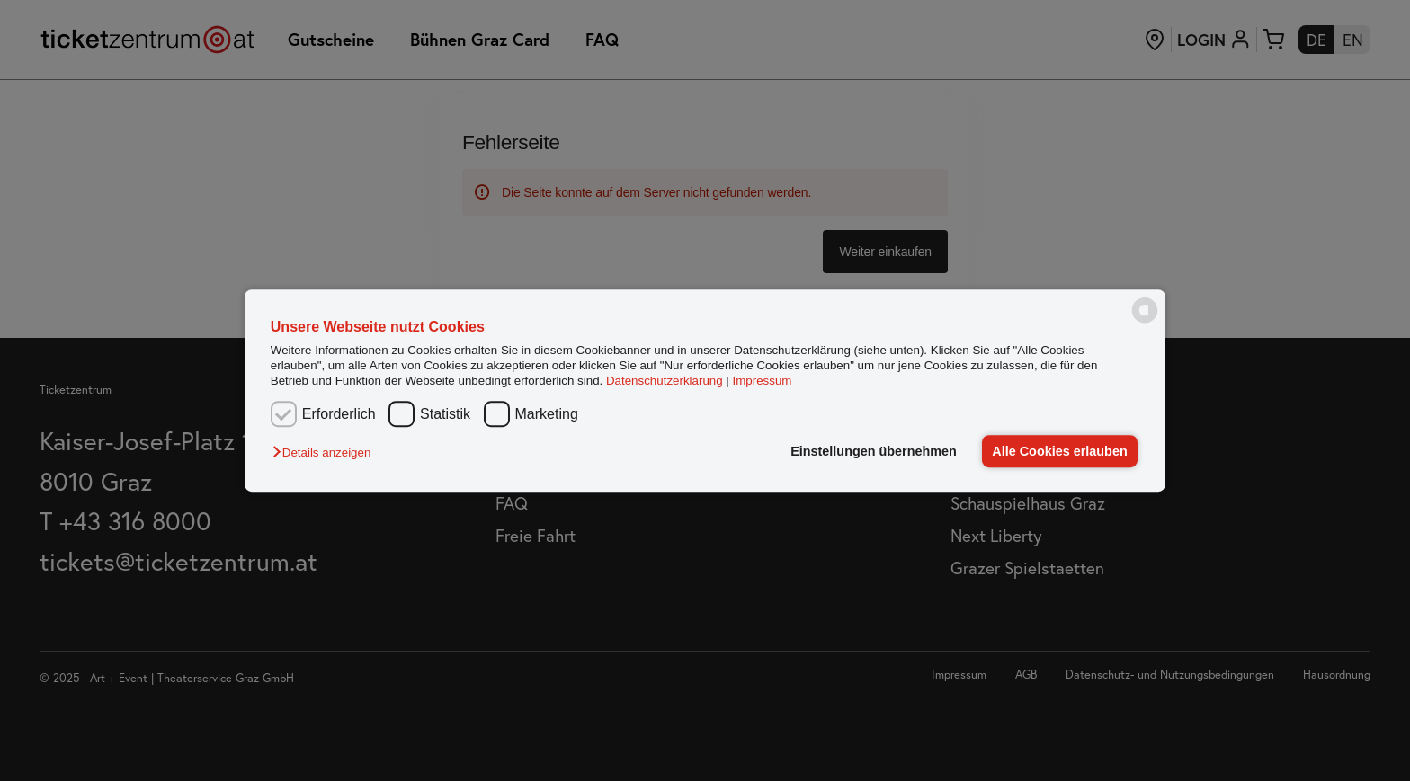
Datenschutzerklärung (664, 381)
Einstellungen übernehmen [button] (873, 451)
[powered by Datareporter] (1144, 321)
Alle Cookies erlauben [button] (1059, 451)
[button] (326, 452)
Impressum (762, 381)
